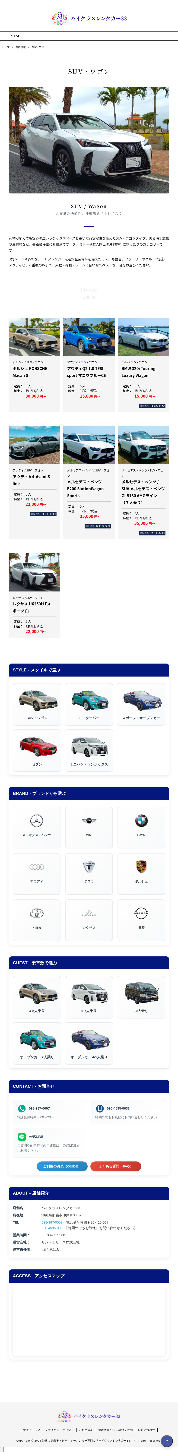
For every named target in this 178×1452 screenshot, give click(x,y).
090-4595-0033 (118, 1108)
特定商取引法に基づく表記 (115, 1430)
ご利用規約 (86, 1430)
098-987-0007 (39, 1108)
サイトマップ (31, 1430)
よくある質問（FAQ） (116, 1166)
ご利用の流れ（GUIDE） (62, 1166)
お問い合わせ (146, 1430)
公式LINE (36, 1137)
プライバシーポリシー (59, 1430)
